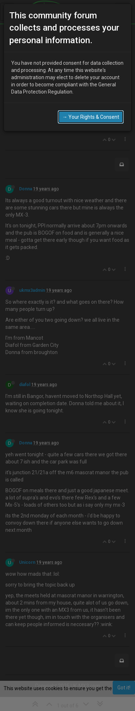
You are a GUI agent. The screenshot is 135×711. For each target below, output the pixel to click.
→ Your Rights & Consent (90, 112)
